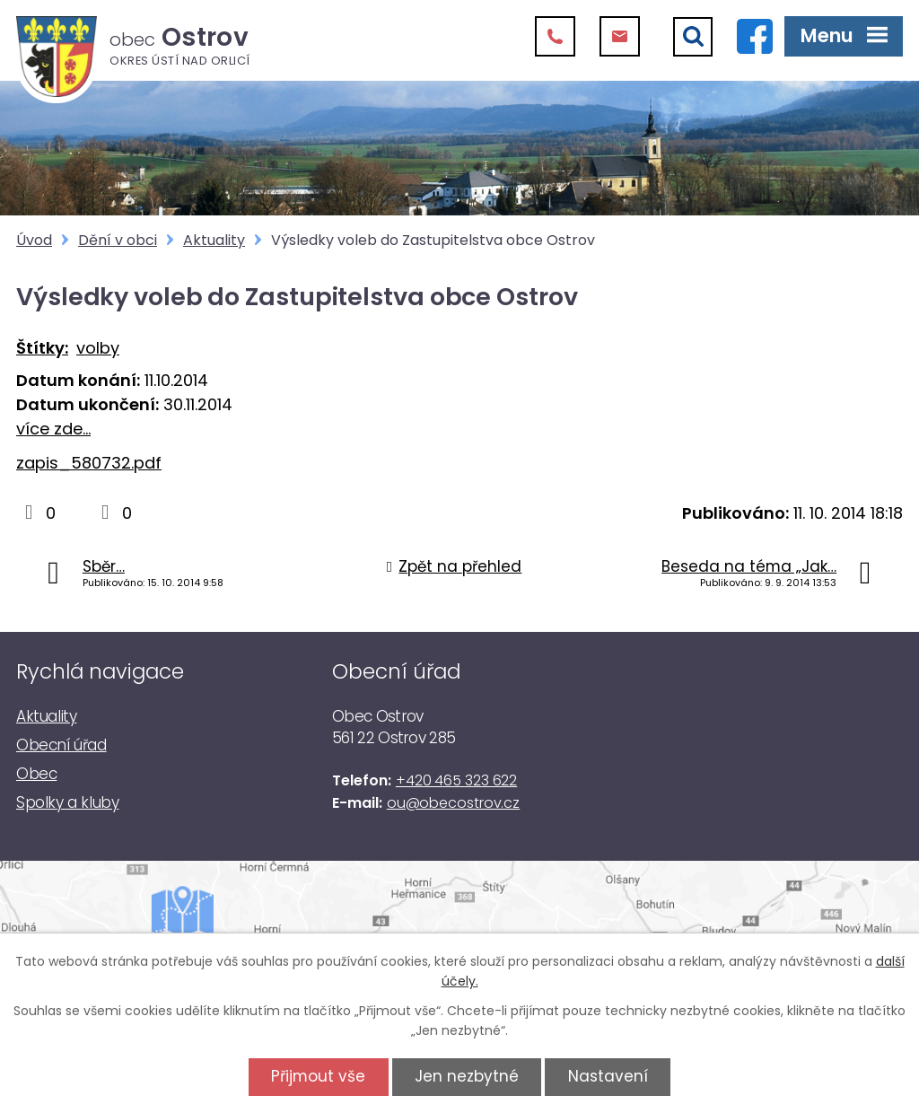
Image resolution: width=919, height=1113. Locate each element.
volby (97, 348)
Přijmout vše (318, 1076)
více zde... (53, 428)
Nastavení (608, 1076)
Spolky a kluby (67, 802)
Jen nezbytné (467, 1076)
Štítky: (42, 348)
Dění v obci (117, 240)
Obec (36, 773)
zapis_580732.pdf (89, 462)
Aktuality (214, 240)
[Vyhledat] (693, 37)
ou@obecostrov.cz (453, 803)
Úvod (34, 240)
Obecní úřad (61, 745)
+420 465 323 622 (456, 780)
